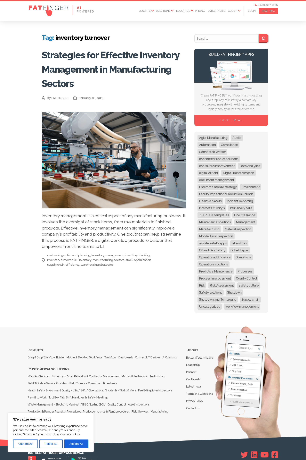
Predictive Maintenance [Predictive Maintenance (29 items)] (215, 271)
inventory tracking (139, 255)
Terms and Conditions (200, 383)
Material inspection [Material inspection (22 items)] (238, 229)
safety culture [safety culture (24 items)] (249, 285)
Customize (25, 443)
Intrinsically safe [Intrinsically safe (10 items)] (241, 208)
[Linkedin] (254, 444)
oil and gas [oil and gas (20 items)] (239, 243)
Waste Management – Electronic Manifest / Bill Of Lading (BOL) (67, 398)
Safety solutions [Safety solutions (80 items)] (210, 292)
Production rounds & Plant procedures (109, 403)
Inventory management (108, 255)
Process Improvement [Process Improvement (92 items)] (215, 278)
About (232, 10)
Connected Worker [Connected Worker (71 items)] (212, 152)
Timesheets (114, 381)
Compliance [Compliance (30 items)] (229, 145)
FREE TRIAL (268, 10)
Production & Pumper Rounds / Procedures (55, 403)
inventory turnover (60, 260)
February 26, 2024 (92, 98)
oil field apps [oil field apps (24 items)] (239, 250)
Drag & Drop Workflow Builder (47, 355)
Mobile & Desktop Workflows (87, 355)
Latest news (216, 10)
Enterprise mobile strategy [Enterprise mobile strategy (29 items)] (218, 187)
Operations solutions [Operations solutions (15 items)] (213, 264)
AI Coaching (36, 360)
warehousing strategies (97, 264)
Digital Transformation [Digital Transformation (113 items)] (238, 173)
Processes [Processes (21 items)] (245, 271)
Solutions (163, 10)
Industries (183, 10)
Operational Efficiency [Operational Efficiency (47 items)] (214, 257)
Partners (192, 366)
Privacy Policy (195, 389)
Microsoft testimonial (139, 376)
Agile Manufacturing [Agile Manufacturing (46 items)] (213, 138)
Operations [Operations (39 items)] (243, 257)
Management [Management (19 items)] (245, 222)
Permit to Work (38, 392)
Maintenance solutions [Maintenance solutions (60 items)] (215, 222)
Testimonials (164, 376)
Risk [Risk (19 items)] (202, 285)
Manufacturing (166, 403)
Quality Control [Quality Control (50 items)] (246, 278)
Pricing (200, 10)
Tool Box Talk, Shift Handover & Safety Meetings (81, 392)
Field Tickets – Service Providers (48, 381)
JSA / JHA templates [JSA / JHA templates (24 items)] (214, 215)
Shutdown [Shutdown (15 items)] (234, 292)
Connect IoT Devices (157, 355)
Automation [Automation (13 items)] (207, 145)
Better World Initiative (200, 355)
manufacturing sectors (109, 260)
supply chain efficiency (63, 264)
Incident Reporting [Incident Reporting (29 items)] (240, 201)
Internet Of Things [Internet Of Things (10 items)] (212, 208)
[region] (51, 432)
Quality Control (119, 398)
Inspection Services (40, 409)
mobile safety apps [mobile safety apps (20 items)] (213, 243)
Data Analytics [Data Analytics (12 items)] (250, 166)
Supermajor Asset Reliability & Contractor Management (88, 376)
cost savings (56, 255)
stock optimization (139, 260)
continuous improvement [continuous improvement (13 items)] (217, 166)
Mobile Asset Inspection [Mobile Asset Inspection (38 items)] (216, 236)
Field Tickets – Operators (87, 381)
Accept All (76, 443)
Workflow (115, 355)
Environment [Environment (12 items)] (251, 187)
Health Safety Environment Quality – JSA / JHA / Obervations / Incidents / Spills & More (82, 387)
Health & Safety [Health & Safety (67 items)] (210, 201)
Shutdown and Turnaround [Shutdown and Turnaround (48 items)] (217, 299)
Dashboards (133, 355)
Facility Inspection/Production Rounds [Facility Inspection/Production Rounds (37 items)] (226, 194)
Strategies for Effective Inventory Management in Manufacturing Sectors (114, 68)
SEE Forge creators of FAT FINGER (189, 451)
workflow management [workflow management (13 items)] (242, 306)
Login (252, 10)
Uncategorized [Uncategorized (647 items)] (209, 306)
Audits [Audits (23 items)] (236, 138)
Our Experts (194, 372)
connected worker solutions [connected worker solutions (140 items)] (218, 159)
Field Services (144, 403)
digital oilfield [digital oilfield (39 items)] (208, 173)
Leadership (193, 361)
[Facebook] (274, 444)
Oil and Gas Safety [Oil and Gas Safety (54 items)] (212, 250)
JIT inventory (83, 260)
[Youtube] (264, 444)
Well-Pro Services (39, 376)
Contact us (193, 395)
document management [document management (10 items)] (216, 180)
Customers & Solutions (48, 370)
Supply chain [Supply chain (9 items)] (250, 299)
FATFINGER (59, 98)
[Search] (263, 38)
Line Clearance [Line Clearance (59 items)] (244, 215)
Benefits (144, 10)
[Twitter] (244, 444)
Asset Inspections (143, 398)
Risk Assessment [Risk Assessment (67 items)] (222, 285)
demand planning (78, 255)
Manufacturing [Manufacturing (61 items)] (209, 229)
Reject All (51, 443)
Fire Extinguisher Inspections (156, 387)
